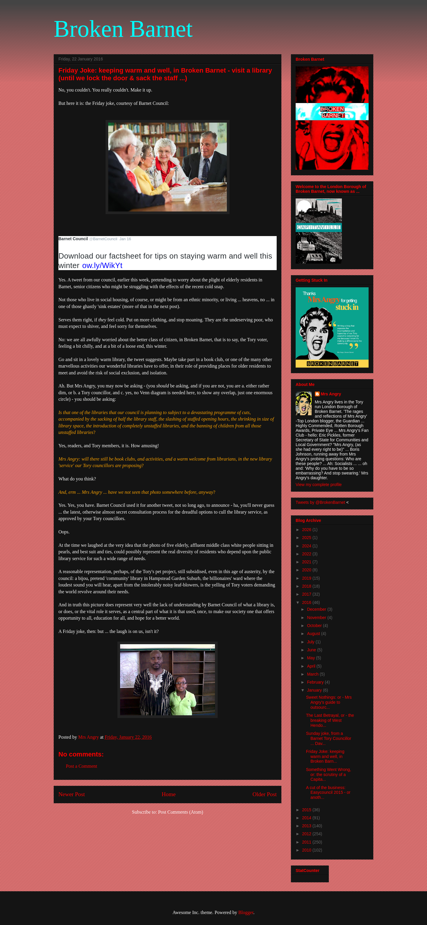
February (316, 682)
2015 (307, 809)
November (317, 617)
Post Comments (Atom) (180, 812)
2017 (307, 594)
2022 (307, 554)
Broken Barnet (123, 29)
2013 (307, 825)
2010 (307, 850)
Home (169, 794)
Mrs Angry (331, 394)
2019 (307, 578)
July (311, 641)
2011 (307, 842)
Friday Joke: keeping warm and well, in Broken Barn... (325, 756)
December (317, 609)
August (314, 633)
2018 (307, 586)
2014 (307, 817)
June (312, 649)
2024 (307, 546)
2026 (307, 529)
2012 (307, 833)
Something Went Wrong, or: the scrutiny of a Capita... (328, 774)
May (311, 657)
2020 (307, 569)
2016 (307, 602)
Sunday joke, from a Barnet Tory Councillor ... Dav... (328, 738)
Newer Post (71, 794)
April (311, 666)
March (313, 674)
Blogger (246, 912)
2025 (307, 537)
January (315, 690)
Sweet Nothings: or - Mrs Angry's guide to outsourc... (329, 702)
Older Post (264, 794)
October (315, 625)
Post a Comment (81, 766)
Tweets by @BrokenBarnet (320, 502)
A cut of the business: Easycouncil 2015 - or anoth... (328, 792)
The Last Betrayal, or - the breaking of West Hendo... (330, 720)
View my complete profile (319, 484)
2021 (307, 562)
